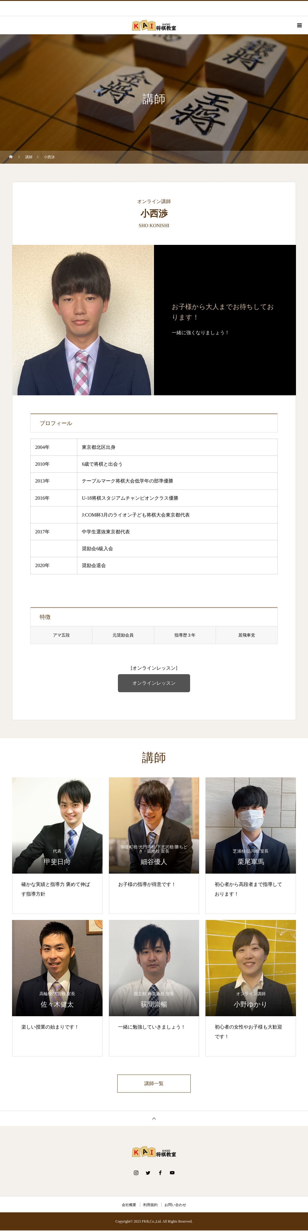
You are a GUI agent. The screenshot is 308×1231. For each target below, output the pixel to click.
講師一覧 (154, 1083)
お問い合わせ (175, 1205)
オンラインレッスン (154, 683)
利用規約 (150, 1205)
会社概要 (129, 1205)
